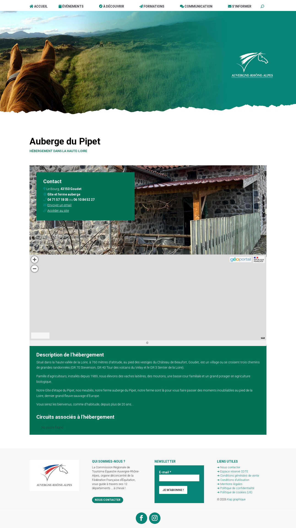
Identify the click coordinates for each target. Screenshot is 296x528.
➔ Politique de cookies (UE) (234, 492)
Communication (196, 6)
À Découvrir (111, 6)
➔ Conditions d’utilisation (233, 480)
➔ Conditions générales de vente (238, 475)
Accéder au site (58, 210)
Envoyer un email (59, 205)
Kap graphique (236, 499)
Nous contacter (107, 499)
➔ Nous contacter (228, 467)
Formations (151, 6)
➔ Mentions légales (229, 484)
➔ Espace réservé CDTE (232, 471)
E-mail (165, 472)
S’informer (239, 6)
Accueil (39, 6)
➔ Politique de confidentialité (235, 488)
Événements (71, 6)
